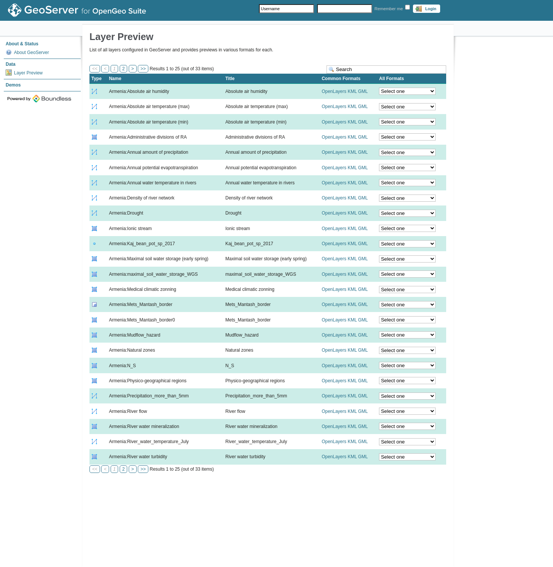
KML (352, 91)
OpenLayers (334, 91)
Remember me (388, 8)
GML (363, 91)
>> (143, 68)
